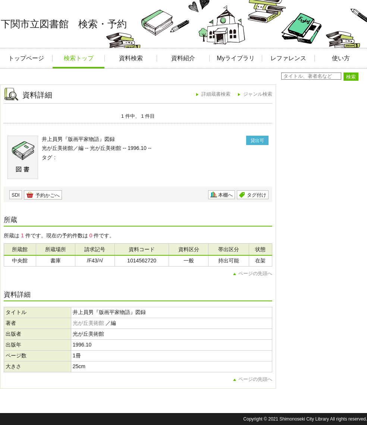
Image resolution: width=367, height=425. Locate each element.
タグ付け (256, 195)
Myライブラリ (235, 58)
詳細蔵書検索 (215, 94)
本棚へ (225, 195)
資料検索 (131, 58)
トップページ (26, 58)
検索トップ (79, 58)
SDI (16, 195)
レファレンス (288, 58)
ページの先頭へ (255, 273)
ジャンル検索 (257, 94)
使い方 (341, 58)
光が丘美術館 (88, 323)
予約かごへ (47, 195)
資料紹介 (183, 58)
